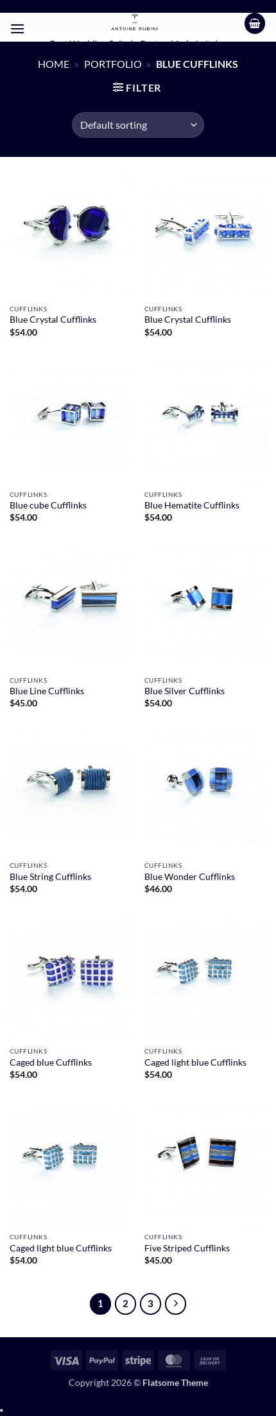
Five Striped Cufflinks (187, 1248)
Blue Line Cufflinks (47, 691)
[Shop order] (137, 125)
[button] (17, 28)
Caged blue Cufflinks (51, 1062)
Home (53, 64)
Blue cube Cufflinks (48, 505)
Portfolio (113, 64)
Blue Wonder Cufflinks (189, 877)
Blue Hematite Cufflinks (191, 505)
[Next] (176, 1304)
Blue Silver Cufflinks (184, 691)
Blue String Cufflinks (50, 877)
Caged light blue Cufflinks (195, 1062)
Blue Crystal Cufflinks (53, 319)
